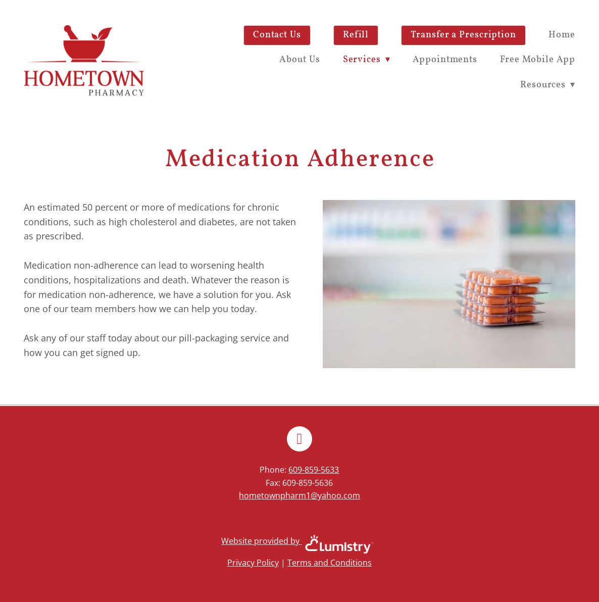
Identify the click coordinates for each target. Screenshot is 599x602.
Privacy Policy (253, 562)
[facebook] (299, 438)
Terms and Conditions (329, 562)
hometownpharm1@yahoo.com (299, 495)
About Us (299, 60)
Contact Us (277, 35)
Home (561, 35)
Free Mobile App (537, 60)
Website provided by (299, 540)
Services (366, 60)
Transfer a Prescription (463, 35)
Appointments (445, 60)
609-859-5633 (313, 469)
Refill (356, 35)
